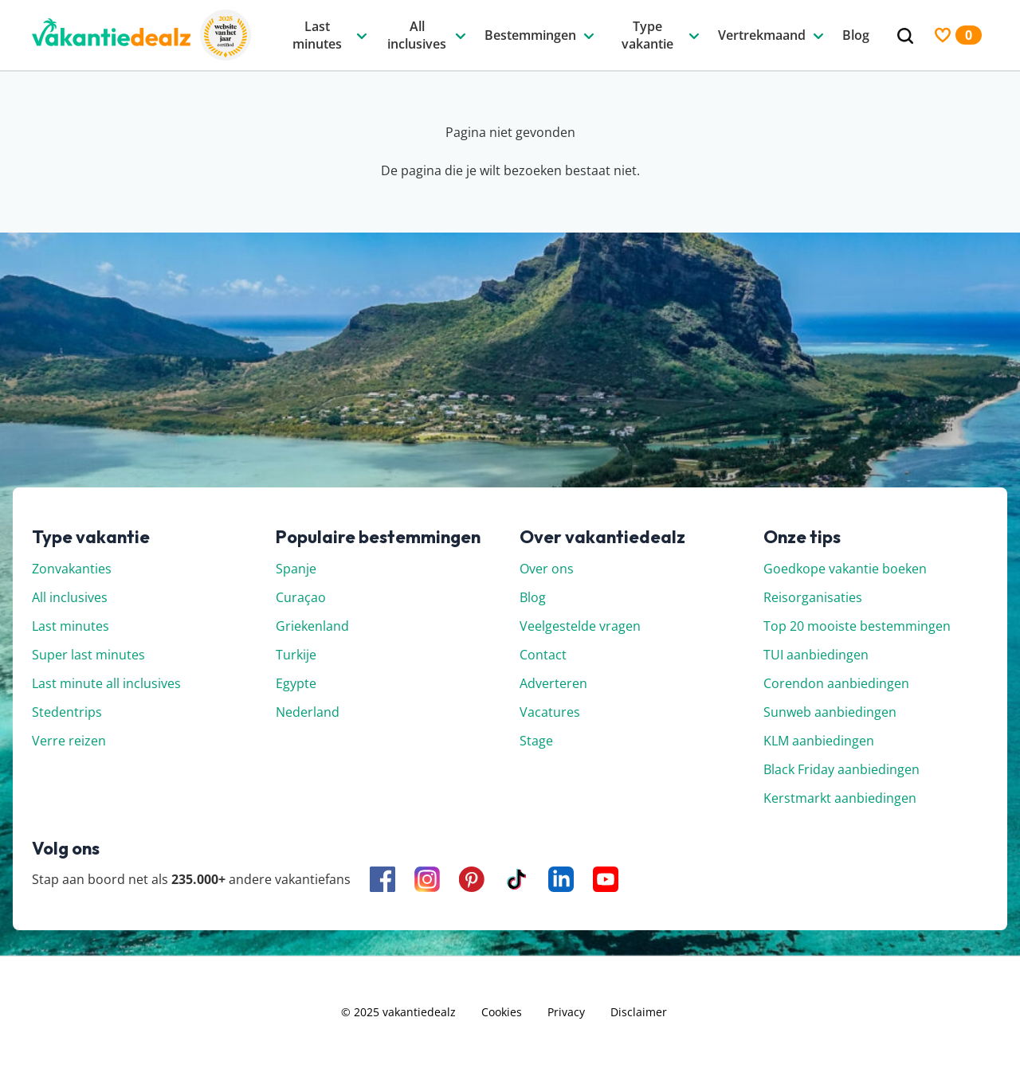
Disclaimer (638, 1011)
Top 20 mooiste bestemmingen (857, 626)
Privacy (566, 1011)
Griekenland (312, 626)
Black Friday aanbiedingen (841, 769)
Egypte (296, 683)
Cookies (501, 1011)
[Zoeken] (905, 36)
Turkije (296, 655)
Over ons (547, 569)
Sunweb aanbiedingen (829, 712)
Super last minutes (88, 655)
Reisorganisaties (812, 597)
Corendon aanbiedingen (836, 683)
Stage (536, 741)
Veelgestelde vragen (580, 626)
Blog (533, 597)
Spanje (296, 569)
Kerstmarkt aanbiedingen (839, 798)
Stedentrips (67, 712)
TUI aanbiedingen (816, 655)
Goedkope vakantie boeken (845, 569)
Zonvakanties (72, 569)
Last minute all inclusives (106, 683)
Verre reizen (69, 741)
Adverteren (553, 683)
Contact (543, 655)
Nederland (307, 712)
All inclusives (70, 597)
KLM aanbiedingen (818, 741)
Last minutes (70, 626)
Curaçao (301, 597)
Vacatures (550, 712)
